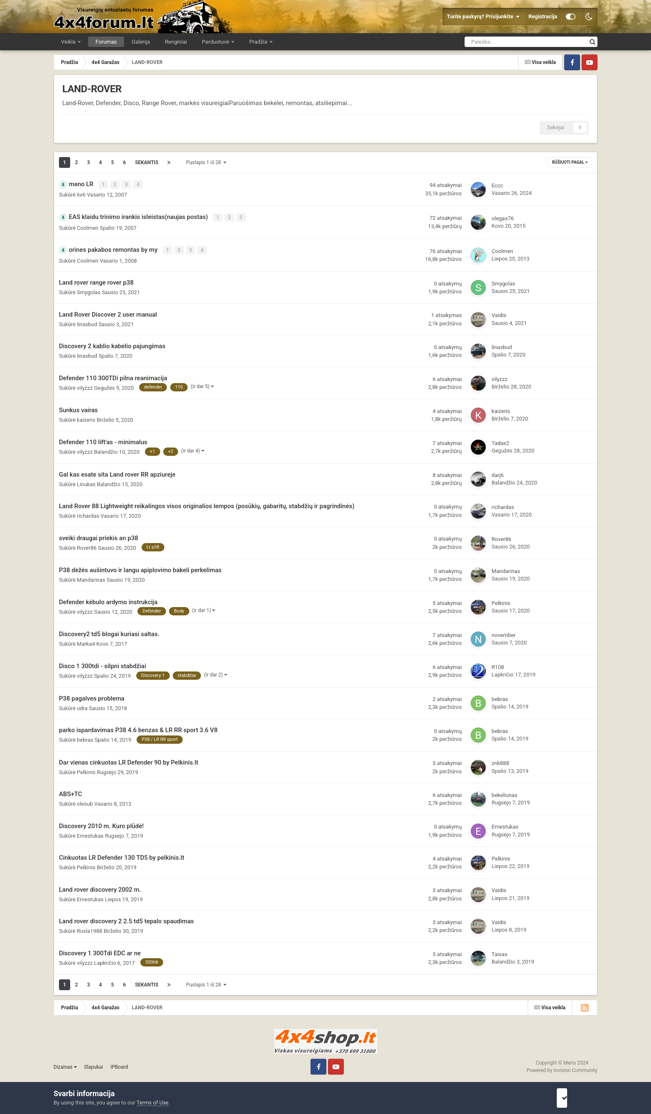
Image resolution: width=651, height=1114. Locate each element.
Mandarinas (91, 578)
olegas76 (503, 217)
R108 (498, 665)
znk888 (500, 761)
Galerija (141, 42)
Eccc (497, 185)
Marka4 (86, 642)
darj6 (498, 473)
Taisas (499, 952)
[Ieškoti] (502, 42)
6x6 (81, 194)
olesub (85, 802)
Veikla (69, 42)
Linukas (86, 482)
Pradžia (259, 42)
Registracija (543, 16)
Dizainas (65, 1065)
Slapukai (93, 1065)
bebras (500, 697)
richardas (88, 514)
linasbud (87, 322)
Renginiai (176, 42)
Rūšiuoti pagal (570, 162)
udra (82, 706)
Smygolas (88, 290)
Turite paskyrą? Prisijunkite (483, 16)
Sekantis (146, 162)
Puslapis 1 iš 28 (206, 162)
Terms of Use (153, 1102)
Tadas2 (500, 441)
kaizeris (86, 418)
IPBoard (119, 1065)
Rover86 (86, 545)
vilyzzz (85, 386)
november (504, 633)
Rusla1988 (89, 929)
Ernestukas (90, 834)
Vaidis (499, 313)
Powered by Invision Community (561, 1068)
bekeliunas (504, 793)
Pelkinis (501, 601)
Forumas (106, 42)
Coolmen (87, 226)
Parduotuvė (216, 42)
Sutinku (573, 1098)
